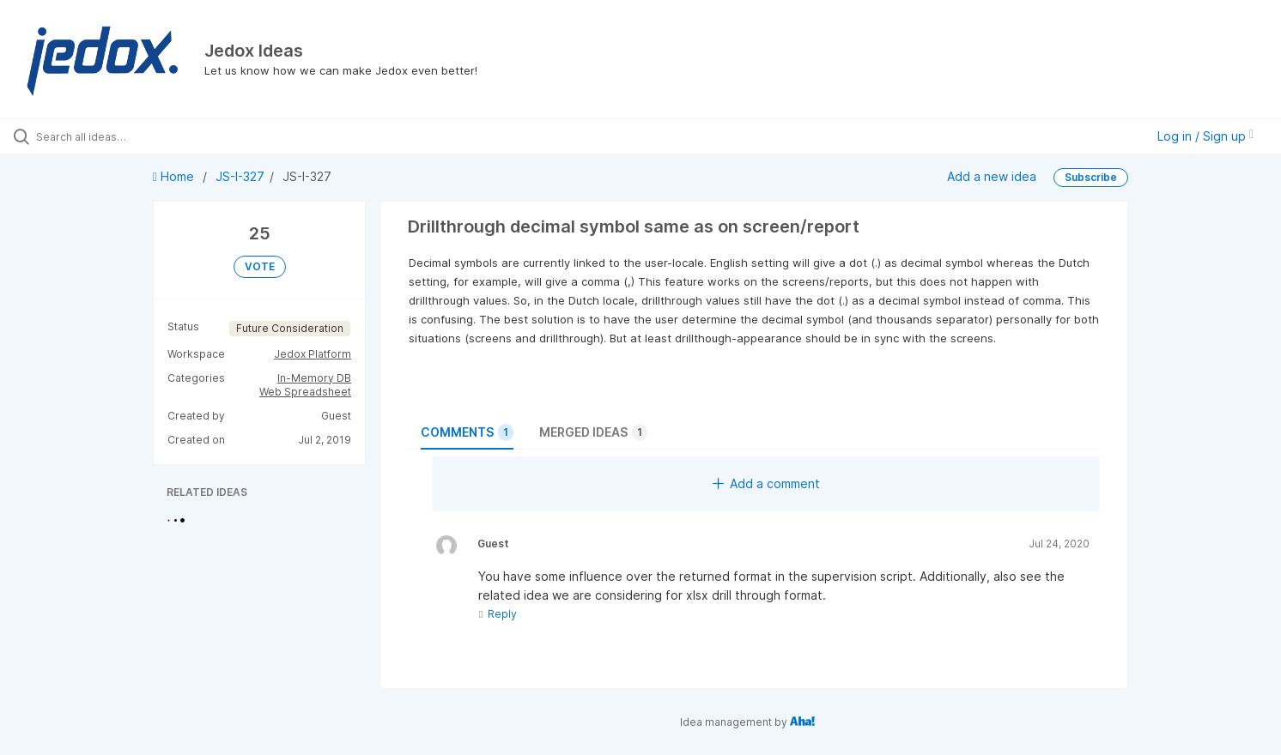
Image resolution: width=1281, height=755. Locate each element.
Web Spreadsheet (305, 391)
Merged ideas (593, 432)
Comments (467, 432)
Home (175, 176)
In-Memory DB (314, 377)
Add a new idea (991, 176)
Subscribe (1091, 177)
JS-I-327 (240, 176)
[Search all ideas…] (149, 136)
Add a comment (766, 483)
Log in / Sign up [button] (1205, 136)
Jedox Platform (312, 353)
